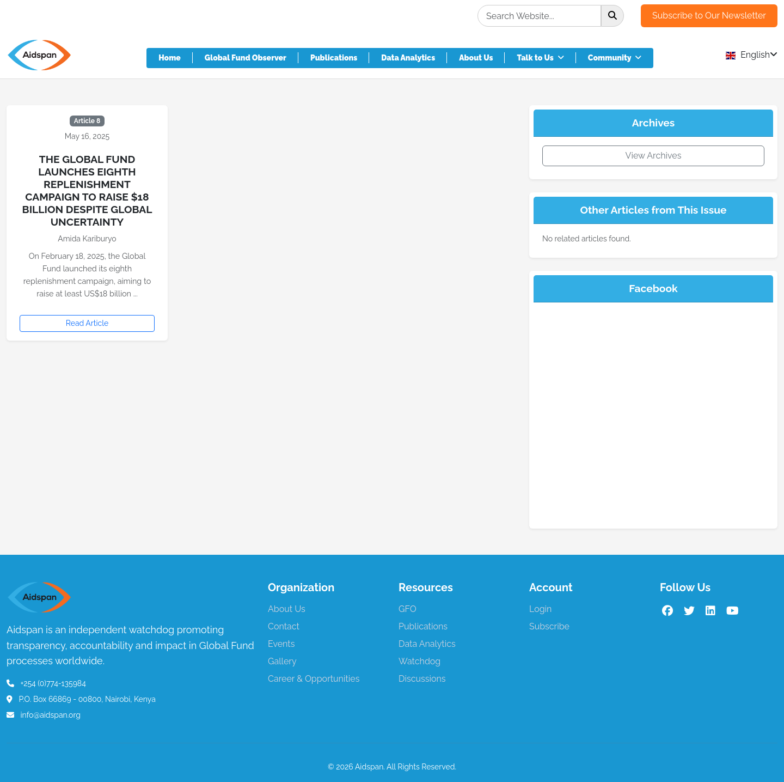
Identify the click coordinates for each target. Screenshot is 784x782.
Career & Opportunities (313, 679)
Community (615, 57)
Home (169, 57)
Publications (333, 57)
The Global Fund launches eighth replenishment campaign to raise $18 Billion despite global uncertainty (87, 190)
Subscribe (549, 626)
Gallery (282, 661)
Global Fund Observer (245, 57)
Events (281, 644)
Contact (283, 626)
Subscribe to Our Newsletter (709, 15)
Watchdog (419, 661)
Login (540, 609)
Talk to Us (540, 57)
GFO (407, 609)
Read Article (87, 323)
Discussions (422, 679)
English (751, 55)
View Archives (654, 155)
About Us (476, 57)
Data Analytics (408, 57)
